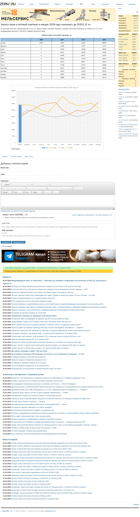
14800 (134, 41)
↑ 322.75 (135, 20)
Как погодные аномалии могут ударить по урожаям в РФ (32, 410)
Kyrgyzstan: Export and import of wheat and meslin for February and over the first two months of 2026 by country (52, 461)
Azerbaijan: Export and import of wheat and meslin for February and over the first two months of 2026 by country (51, 493)
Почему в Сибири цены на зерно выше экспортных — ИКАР (34, 428)
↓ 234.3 (134, 55)
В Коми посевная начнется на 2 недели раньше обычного (33, 298)
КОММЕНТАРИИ (123, 89)
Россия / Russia (16, 156)
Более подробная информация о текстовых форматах (91, 215)
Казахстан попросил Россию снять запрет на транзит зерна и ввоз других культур (42, 292)
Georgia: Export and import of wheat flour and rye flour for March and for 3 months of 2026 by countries (48, 452)
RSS (93, 4)
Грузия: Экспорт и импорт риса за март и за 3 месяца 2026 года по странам (40, 348)
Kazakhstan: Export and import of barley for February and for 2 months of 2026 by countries (44, 469)
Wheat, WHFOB (123, 55)
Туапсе (121, 49)
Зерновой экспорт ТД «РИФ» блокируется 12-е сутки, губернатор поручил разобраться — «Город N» (49, 390)
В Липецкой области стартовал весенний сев (28, 357)
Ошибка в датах (123, 110)
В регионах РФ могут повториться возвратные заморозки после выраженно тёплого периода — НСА (49, 289)
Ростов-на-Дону (123, 39)
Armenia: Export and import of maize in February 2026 (31, 484)
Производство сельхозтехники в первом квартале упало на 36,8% (36, 369)
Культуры (72, 4)
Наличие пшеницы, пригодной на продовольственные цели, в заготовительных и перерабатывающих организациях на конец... (59, 307)
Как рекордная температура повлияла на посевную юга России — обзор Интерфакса (43, 384)
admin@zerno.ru (50, 511)
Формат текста (9, 215)
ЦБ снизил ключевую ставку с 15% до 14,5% (29, 351)
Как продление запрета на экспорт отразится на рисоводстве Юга (36, 395)
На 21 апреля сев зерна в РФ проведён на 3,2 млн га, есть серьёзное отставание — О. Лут (47, 354)
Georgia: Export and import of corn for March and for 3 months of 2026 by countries (41, 464)
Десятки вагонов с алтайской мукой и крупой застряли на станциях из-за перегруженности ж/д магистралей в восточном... (57, 387)
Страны (59, 4)
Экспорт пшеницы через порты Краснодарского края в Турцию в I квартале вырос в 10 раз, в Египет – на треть (53, 295)
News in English (10, 439)
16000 (134, 46)
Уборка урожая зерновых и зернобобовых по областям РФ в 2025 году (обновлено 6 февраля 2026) (42, 271)
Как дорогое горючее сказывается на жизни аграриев (31, 407)
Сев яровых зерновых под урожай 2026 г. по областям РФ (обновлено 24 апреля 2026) (37, 268)
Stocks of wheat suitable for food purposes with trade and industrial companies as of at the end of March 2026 (51, 446)
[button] (6, 184)
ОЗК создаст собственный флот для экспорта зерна (31, 416)
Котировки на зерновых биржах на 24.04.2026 (28, 313)
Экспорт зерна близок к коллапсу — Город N (28, 401)
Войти (120, 8)
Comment (5, 181)
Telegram (119, 4)
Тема (3, 174)
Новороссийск (123, 44)
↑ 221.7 (134, 58)
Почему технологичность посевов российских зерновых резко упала (37, 381)
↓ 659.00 (135, 28)
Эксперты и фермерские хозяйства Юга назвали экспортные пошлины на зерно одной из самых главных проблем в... (56, 413)
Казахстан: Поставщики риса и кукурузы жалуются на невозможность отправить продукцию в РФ (48, 378)
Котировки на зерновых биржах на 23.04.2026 (28, 363)
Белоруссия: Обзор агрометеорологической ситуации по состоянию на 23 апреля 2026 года (46, 342)
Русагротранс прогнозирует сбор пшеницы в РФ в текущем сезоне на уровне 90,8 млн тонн (46, 336)
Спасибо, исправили (125, 101)
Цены (34, 4)
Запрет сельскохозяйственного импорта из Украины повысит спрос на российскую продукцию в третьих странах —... (55, 425)
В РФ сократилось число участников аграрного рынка (31, 301)
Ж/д (81, 4)
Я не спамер (7, 246)
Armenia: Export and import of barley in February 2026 (31, 496)
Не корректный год (124, 106)
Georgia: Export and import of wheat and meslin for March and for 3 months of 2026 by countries (46, 466)
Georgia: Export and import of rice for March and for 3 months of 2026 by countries (41, 455)
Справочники (46, 4)
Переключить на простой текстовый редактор (18, 211)
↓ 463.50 (135, 18)
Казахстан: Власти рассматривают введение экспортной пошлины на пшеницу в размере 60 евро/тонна (50, 398)
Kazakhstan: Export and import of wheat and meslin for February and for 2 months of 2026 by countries (48, 487)
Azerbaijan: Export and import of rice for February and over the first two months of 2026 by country (46, 475)
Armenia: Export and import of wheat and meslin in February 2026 (35, 499)
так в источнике (123, 120)
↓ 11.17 (135, 23)
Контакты (105, 4)
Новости (23, 4)
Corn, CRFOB (123, 58)
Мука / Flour (29, 156)
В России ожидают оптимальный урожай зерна (29, 431)
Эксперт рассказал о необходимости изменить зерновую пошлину (36, 419)
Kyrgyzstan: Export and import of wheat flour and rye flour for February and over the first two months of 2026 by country (54, 458)
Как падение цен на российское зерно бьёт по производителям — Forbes (39, 404)
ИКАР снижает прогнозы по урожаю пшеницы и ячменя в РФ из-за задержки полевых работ (46, 325)
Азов (120, 36)
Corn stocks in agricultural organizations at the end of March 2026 (35, 472)
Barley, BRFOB (123, 60)
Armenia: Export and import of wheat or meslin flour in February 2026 (36, 478)
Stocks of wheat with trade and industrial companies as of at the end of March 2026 (41, 449)
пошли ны (122, 92)
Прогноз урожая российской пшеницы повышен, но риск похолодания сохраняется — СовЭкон (47, 328)
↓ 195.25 (135, 31)
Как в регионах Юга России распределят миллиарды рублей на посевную (39, 434)
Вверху (136, 504)
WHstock (121, 66)
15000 (134, 36)
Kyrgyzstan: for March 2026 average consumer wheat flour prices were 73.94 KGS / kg (42, 490)
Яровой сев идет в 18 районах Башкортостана (28, 360)
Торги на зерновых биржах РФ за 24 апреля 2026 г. (30, 339)
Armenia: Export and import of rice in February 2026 (30, 481)
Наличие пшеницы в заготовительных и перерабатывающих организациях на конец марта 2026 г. (48, 310)
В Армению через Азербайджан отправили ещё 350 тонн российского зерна (40, 319)
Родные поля (122, 115)
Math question (8, 230)
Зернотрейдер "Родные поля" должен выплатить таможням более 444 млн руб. (41, 322)
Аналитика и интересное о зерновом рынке (23, 374)
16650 (134, 44)
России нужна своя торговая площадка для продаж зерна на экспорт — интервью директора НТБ (48, 422)
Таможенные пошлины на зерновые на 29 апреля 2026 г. (34, 316)
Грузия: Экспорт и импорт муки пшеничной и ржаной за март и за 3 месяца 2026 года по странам (48, 345)
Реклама (132, 4)
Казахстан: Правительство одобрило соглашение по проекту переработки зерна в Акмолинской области (50, 330)
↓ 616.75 (135, 25)
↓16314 (134, 66)
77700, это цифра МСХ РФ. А (127, 129)
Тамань (121, 46)
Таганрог (121, 41)
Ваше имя (5, 168)
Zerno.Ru (32, 29)
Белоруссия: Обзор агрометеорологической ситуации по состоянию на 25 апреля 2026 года (46, 286)
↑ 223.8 (134, 60)
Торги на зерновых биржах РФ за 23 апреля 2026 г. (30, 366)
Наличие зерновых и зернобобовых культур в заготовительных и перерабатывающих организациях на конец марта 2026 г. (57, 304)
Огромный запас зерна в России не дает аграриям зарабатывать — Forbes (39, 393)
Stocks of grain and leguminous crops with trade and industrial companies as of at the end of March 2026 (49, 443)
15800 (134, 49)
